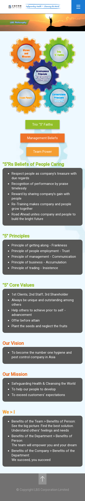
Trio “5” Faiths (42, 124)
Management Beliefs (42, 138)
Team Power (42, 152)
